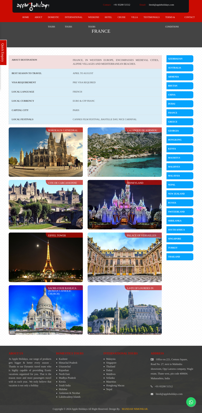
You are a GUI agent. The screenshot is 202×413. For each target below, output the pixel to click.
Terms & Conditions (172, 19)
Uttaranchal (65, 366)
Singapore (174, 239)
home (25, 17)
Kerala (62, 381)
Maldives (174, 167)
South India (65, 385)
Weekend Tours (93, 19)
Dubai (171, 104)
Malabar (63, 389)
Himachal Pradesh (68, 362)
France (172, 113)
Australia (174, 68)
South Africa (176, 230)
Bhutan (172, 86)
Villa (134, 17)
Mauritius (111, 381)
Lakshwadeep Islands (69, 396)
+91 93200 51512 (121, 4)
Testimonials (151, 17)
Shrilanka (174, 221)
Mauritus (174, 158)
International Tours (73, 19)
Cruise (122, 17)
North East (64, 374)
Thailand (174, 257)
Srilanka (110, 378)
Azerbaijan (175, 59)
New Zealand (176, 194)
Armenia (173, 77)
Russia (172, 203)
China (171, 95)
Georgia (173, 131)
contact (189, 17)
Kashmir (63, 359)
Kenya (172, 149)
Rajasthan (64, 370)
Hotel (108, 17)
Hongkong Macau (115, 385)
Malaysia (174, 176)
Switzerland (176, 212)
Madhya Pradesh (67, 378)
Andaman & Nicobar (69, 393)
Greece (172, 122)
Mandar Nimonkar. (135, 409)
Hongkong (175, 140)
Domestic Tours (53, 19)
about (38, 17)
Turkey (173, 248)
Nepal (171, 185)
